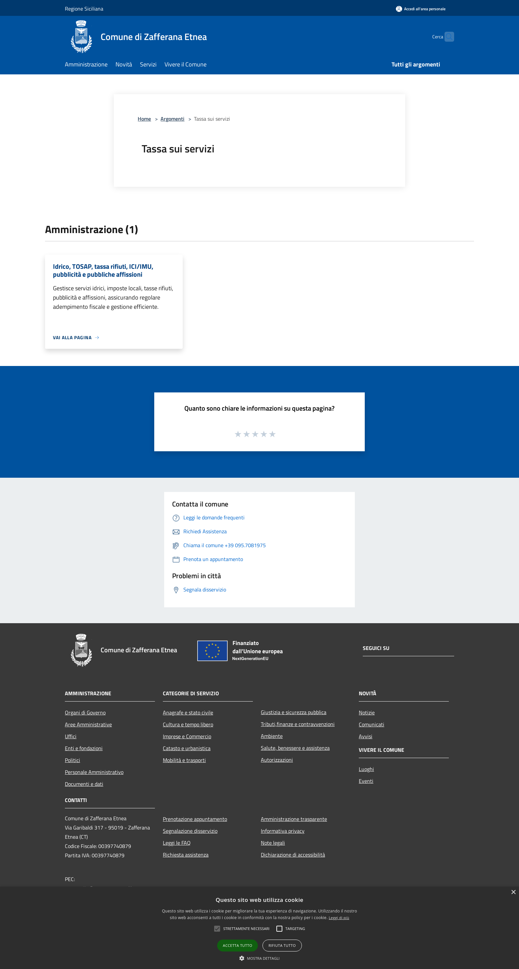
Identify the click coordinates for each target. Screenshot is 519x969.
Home (144, 119)
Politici (72, 760)
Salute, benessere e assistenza (295, 748)
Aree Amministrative (88, 724)
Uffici (70, 736)
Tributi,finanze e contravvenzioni (298, 724)
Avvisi (365, 736)
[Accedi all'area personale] (420, 9)
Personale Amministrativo (94, 772)
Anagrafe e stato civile (188, 712)
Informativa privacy (283, 831)
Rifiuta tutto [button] (282, 945)
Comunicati (371, 724)
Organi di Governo (85, 712)
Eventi (366, 781)
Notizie (367, 712)
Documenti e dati (84, 784)
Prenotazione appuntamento (195, 819)
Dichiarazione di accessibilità (293, 855)
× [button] (513, 892)
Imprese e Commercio (187, 736)
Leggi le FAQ (177, 843)
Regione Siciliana (84, 9)
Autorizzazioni (277, 760)
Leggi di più (339, 917)
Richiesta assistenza (186, 855)
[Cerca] (446, 37)
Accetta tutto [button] (237, 945)
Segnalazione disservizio (190, 831)
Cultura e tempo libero (188, 724)
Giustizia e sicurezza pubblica (293, 712)
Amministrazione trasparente (294, 819)
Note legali (273, 843)
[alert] (259, 928)
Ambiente (272, 736)
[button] (259, 958)
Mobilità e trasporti (184, 760)
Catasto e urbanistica (187, 748)
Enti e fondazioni (84, 748)
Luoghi (366, 769)
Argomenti (172, 119)
